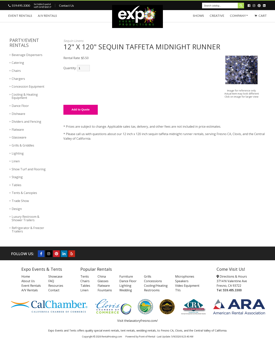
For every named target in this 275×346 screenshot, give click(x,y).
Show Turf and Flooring (29, 169)
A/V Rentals (47, 15)
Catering (18, 63)
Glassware (19, 137)
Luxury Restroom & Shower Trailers (25, 218)
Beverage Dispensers (27, 55)
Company (239, 15)
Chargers (18, 79)
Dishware (18, 114)
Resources (55, 286)
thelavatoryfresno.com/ (141, 321)
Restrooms (152, 290)
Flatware (18, 129)
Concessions (153, 281)
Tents (84, 276)
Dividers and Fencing (26, 121)
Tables (16, 185)
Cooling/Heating (156, 286)
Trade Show (20, 201)
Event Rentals (20, 15)
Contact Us (66, 5)
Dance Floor (20, 106)
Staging (17, 177)
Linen (16, 161)
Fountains (105, 290)
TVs (178, 290)
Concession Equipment (28, 86)
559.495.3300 (21, 5)
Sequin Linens (73, 41)
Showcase (55, 276)
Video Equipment (187, 286)
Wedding (125, 290)
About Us (28, 281)
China (102, 276)
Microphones (184, 276)
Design (17, 209)
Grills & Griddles (23, 145)
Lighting (18, 153)
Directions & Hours (232, 276)
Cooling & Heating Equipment (25, 96)
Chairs (16, 71)
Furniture (126, 276)
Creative (217, 15)
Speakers (181, 281)
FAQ (51, 281)
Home (25, 276)
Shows (198, 15)
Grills (147, 276)
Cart (261, 15)
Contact (53, 290)
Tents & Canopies (24, 193)
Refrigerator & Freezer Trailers (28, 229)
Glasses (103, 281)
